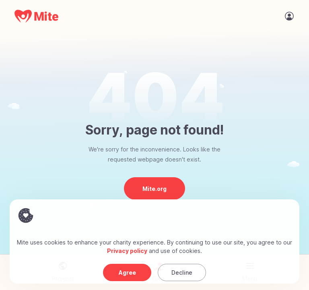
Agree (127, 272)
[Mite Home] (36, 16)
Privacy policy (127, 250)
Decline (181, 272)
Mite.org (154, 188)
